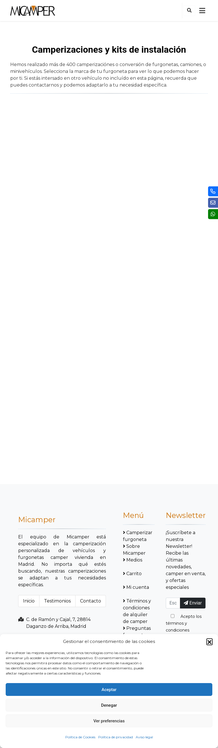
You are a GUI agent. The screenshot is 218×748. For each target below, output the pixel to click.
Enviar (193, 603)
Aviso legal (144, 737)
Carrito (132, 573)
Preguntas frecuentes (137, 632)
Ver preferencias (109, 721)
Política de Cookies (80, 737)
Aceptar (109, 689)
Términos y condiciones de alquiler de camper (137, 611)
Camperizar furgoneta (137, 536)
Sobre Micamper (134, 550)
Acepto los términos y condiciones (184, 623)
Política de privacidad (115, 737)
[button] (209, 641)
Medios (132, 560)
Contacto (90, 601)
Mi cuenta (136, 587)
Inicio (29, 601)
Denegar (109, 705)
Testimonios (57, 601)
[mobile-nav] (202, 10)
